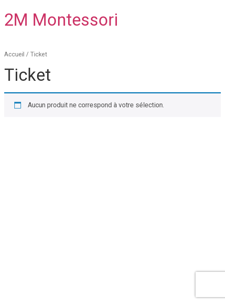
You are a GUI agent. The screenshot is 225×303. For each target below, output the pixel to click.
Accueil (14, 54)
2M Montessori (61, 20)
